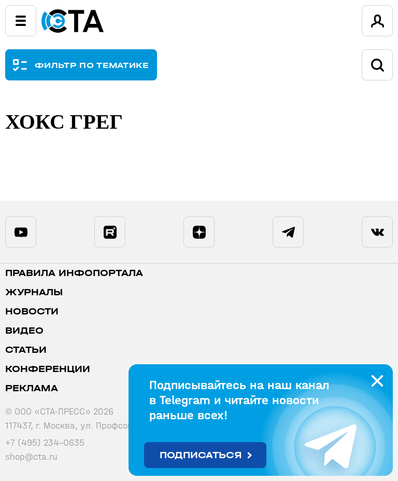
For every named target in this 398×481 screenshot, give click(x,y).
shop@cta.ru (31, 456)
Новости (32, 311)
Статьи (26, 350)
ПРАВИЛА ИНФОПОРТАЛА (74, 273)
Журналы (34, 292)
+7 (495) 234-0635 (44, 442)
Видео (24, 330)
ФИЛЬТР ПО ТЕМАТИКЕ (92, 65)
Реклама (31, 388)
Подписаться (201, 455)
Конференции (47, 369)
